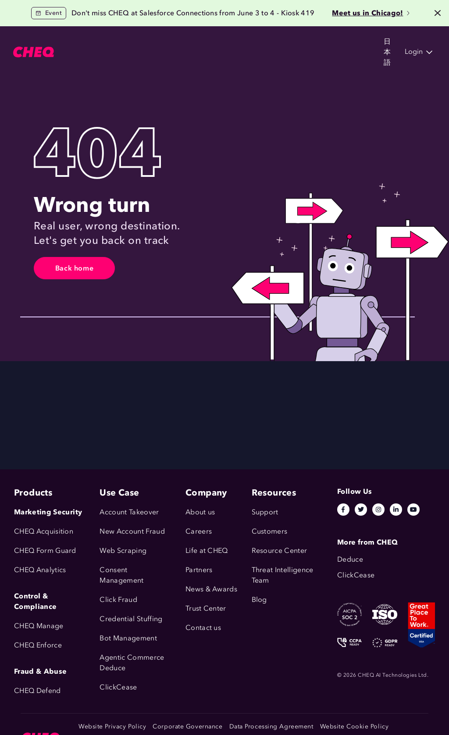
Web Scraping (123, 550)
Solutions (145, 43)
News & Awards (211, 589)
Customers (195, 43)
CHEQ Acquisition (43, 531)
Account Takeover (129, 512)
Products (99, 43)
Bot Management (128, 638)
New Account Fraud (132, 531)
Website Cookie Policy (354, 726)
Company (296, 43)
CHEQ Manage (39, 626)
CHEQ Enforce (38, 645)
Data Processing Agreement (271, 726)
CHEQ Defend (37, 690)
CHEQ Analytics (40, 570)
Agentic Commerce (132, 657)
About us (200, 512)
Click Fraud (118, 599)
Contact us (203, 627)
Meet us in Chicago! (370, 13)
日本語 (345, 43)
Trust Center (205, 608)
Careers (198, 531)
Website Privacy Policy (112, 726)
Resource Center (279, 550)
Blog (259, 599)
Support (265, 512)
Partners (199, 570)
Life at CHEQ (206, 550)
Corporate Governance (187, 726)
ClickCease (118, 687)
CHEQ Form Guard (45, 550)
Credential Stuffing (131, 619)
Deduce (112, 668)
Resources (246, 43)
